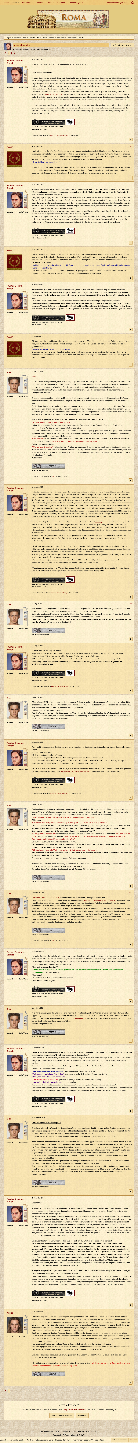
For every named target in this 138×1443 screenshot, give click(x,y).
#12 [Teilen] (131, 742)
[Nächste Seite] (14, 53)
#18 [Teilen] (131, 1118)
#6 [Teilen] (131, 336)
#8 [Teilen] (131, 487)
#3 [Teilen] (131, 184)
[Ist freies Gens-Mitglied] (25, 78)
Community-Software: (69, 1435)
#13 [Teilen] (131, 804)
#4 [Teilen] (131, 249)
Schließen (133, 1440)
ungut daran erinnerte (76, 1018)
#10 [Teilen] (131, 646)
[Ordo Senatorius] (25, 82)
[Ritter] (25, 71)
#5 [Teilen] (131, 285)
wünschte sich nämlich (53, 94)
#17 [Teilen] (131, 1047)
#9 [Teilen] (131, 604)
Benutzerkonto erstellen (62, 1415)
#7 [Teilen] (131, 371)
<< (33, 376)
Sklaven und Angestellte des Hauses (98, 900)
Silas (52, 476)
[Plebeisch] (25, 75)
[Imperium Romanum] (69, 20)
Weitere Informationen (120, 1440)
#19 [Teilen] (131, 1198)
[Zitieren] (131, 140)
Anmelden (82, 1415)
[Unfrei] (25, 384)
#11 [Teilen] (131, 697)
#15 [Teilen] (131, 951)
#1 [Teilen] (131, 59)
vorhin (97, 522)
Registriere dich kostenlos (75, 1410)
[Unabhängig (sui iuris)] (25, 387)
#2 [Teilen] (131, 146)
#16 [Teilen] (131, 1008)
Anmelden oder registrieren (116, 3)
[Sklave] (25, 380)
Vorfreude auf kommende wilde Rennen (75, 771)
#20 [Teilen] (131, 1312)
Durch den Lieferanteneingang (44, 898)
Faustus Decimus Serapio (25, 49)
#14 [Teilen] (131, 893)
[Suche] (132, 2)
